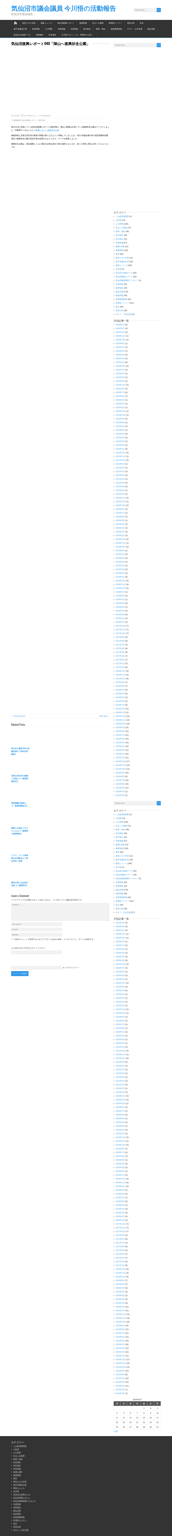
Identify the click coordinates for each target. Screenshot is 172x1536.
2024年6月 (120, 373)
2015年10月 (121, 724)
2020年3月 (120, 528)
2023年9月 (120, 389)
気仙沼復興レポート (65, 22)
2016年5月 (120, 697)
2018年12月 (121, 581)
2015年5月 (120, 742)
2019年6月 (120, 558)
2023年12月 (121, 385)
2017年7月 (120, 645)
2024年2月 (120, 381)
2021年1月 (120, 494)
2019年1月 (120, 577)
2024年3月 (120, 377)
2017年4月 (120, 656)
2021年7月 (120, 471)
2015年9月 (120, 727)
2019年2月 (120, 573)
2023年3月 (120, 404)
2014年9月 (120, 773)
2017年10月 (121, 633)
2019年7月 (120, 554)
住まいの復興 (97, 22)
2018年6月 (120, 603)
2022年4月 (120, 437)
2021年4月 (120, 483)
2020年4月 (120, 524)
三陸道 (118, 220)
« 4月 (116, 1431)
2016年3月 (120, 705)
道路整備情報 (116, 28)
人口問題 (48, 28)
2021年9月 (120, 464)
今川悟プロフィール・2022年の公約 (76, 34)
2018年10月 (121, 588)
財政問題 (36, 28)
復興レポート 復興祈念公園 (47, 130)
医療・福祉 (100, 28)
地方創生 (87, 28)
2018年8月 (120, 596)
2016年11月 (121, 675)
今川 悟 (16, 116)
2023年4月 (120, 400)
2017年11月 (121, 629)
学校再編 (61, 28)
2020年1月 (120, 535)
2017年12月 (121, 626)
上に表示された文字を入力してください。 (29, 951)
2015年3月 (120, 750)
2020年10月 (121, 505)
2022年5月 (120, 434)
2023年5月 (120, 396)
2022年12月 (121, 411)
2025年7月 (120, 347)
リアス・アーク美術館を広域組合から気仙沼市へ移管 (19, 858)
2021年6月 (120, 475)
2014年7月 (120, 780)
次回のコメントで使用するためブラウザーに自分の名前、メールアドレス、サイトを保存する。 (54, 942)
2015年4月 (120, 746)
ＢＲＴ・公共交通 (134, 28)
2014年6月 (120, 784)
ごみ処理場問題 (122, 216)
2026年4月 (120, 325)
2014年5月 (120, 788)
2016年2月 (120, 709)
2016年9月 (120, 682)
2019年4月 (120, 565)
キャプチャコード (70, 971)
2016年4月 (120, 701)
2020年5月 (120, 520)
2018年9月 (120, 592)
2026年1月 (120, 332)
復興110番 (120, 246)
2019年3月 (120, 569)
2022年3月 (120, 441)
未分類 (118, 269)
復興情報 (83, 22)
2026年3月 (120, 328)
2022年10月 (121, 415)
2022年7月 (120, 426)
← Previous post (18, 716)
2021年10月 (121, 460)
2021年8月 (120, 468)
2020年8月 (120, 509)
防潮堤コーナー (115, 22)
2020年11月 (121, 501)
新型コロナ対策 (28, 22)
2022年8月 (120, 422)
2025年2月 (120, 358)
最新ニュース (46, 22)
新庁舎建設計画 (20, 28)
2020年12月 (121, 498)
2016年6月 (120, 693)
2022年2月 (120, 445)
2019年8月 (120, 550)
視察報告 (39, 34)
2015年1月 (120, 758)
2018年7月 (120, 599)
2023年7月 (120, 392)
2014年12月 (121, 761)
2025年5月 (120, 351)
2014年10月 (121, 769)
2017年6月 (120, 648)
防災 (142, 22)
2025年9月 (120, 343)
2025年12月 (121, 336)
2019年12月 (121, 539)
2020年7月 (120, 513)
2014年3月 (120, 795)
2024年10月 (121, 366)
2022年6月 (120, 430)
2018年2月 (120, 618)
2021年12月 (121, 453)
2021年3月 (120, 486)
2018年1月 (120, 622)
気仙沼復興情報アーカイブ (127, 280)
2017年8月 (120, 641)
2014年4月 (120, 791)
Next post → (104, 716)
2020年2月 (120, 532)
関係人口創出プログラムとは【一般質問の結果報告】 (19, 830)
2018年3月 (120, 614)
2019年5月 (120, 562)
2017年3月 (120, 660)
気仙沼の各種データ (22, 34)
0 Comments (45, 116)
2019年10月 (121, 547)
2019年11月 (121, 543)
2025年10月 (121, 340)
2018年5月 (120, 607)
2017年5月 (120, 652)
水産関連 (74, 28)
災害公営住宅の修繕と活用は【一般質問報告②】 (19, 778)
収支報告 (52, 34)
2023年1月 (120, 407)
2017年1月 (120, 667)
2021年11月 (121, 456)
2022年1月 (120, 449)
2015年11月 (121, 720)
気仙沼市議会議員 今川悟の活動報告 (63, 8)
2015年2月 (120, 754)
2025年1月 (120, 362)
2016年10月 (121, 678)
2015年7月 (120, 735)
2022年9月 (120, 419)
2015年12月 (121, 716)
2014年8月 (120, 776)
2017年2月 (120, 663)
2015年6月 (120, 739)
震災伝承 (131, 22)
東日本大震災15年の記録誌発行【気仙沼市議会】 (20, 751)
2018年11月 (121, 584)
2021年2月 (120, 490)
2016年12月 (121, 671)
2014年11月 (121, 765)
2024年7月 (120, 370)
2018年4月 (120, 611)
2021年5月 (120, 479)
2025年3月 (120, 355)
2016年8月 (120, 686)
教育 (117, 254)
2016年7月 (120, 690)
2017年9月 (120, 637)
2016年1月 (120, 712)
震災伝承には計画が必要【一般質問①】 (19, 884)
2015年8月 (120, 731)
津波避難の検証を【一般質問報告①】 (19, 804)
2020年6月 (120, 517)
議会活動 (151, 28)
